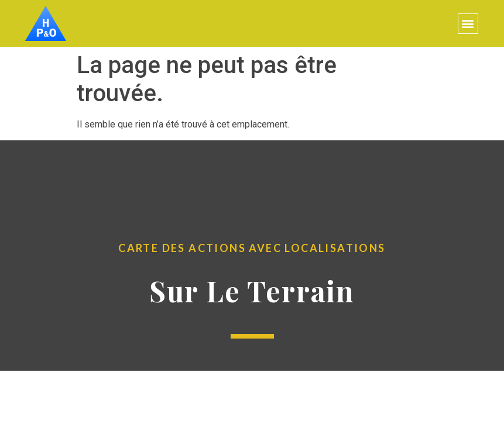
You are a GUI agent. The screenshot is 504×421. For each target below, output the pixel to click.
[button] (468, 23)
